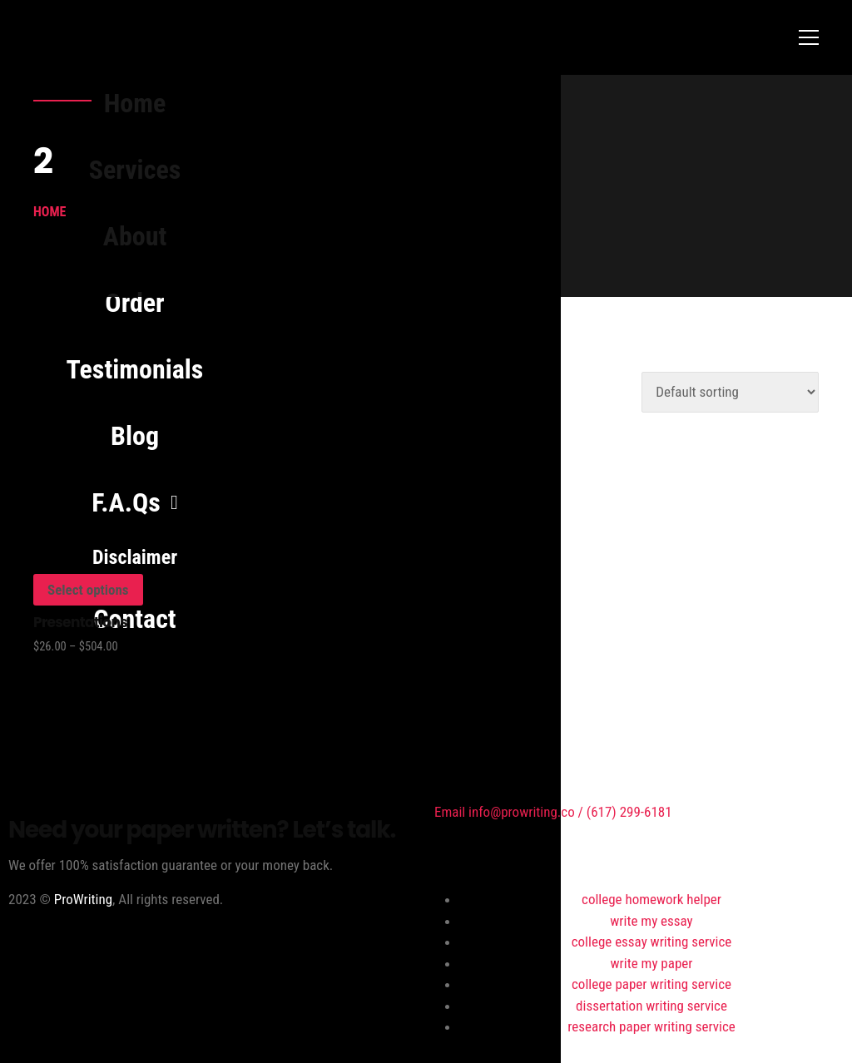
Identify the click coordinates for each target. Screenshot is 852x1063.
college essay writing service (652, 941)
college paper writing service (651, 984)
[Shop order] (730, 392)
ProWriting (83, 899)
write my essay (651, 920)
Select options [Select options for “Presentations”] (88, 589)
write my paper (652, 963)
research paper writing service (651, 1026)
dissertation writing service (651, 1005)
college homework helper (651, 899)
